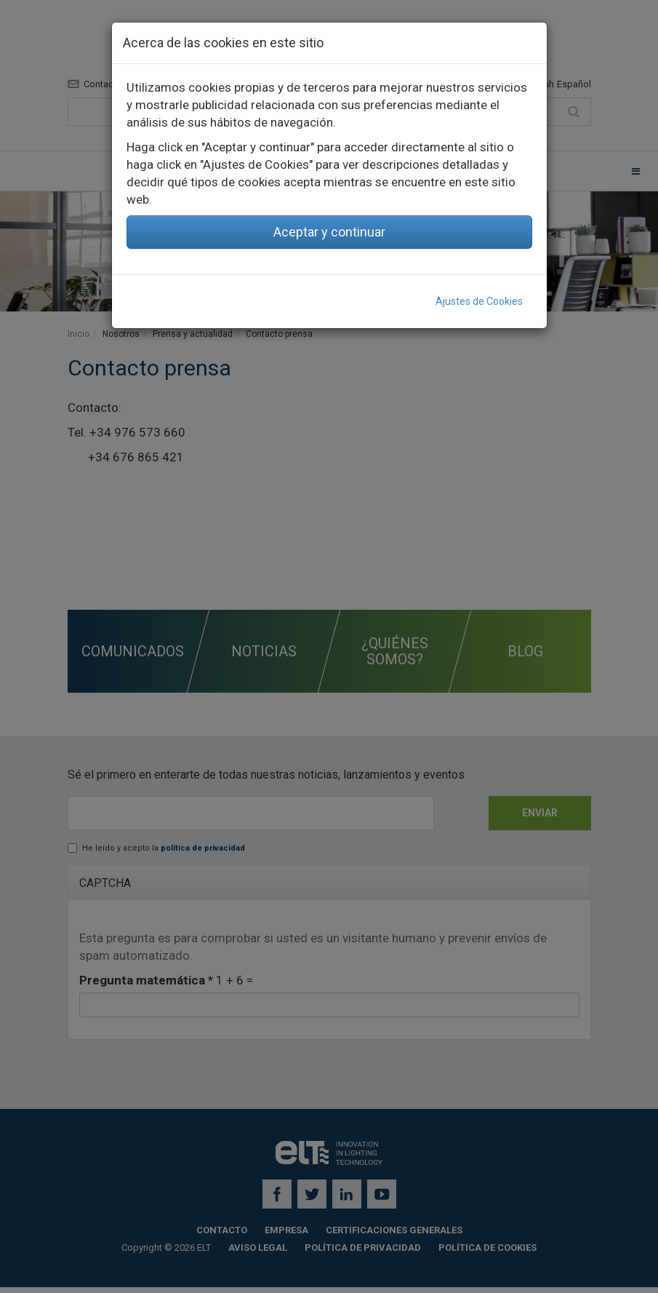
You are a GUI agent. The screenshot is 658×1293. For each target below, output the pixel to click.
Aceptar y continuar (329, 231)
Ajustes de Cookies (479, 301)
